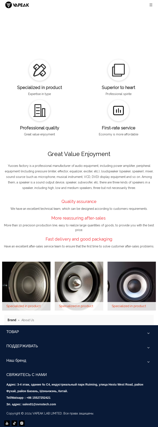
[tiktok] (14, 423)
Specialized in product (23, 306)
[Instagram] (22, 423)
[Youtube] (7, 423)
